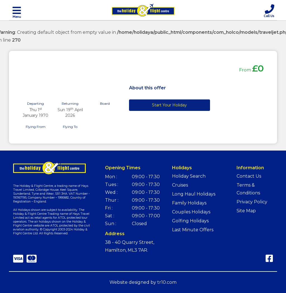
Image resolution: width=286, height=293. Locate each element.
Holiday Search (189, 176)
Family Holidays (189, 203)
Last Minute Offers (192, 229)
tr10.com (167, 282)
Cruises (180, 185)
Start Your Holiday (169, 105)
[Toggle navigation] (17, 12)
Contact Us (249, 176)
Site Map (246, 210)
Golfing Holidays (190, 220)
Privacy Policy (252, 201)
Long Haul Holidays (193, 194)
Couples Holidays (191, 212)
